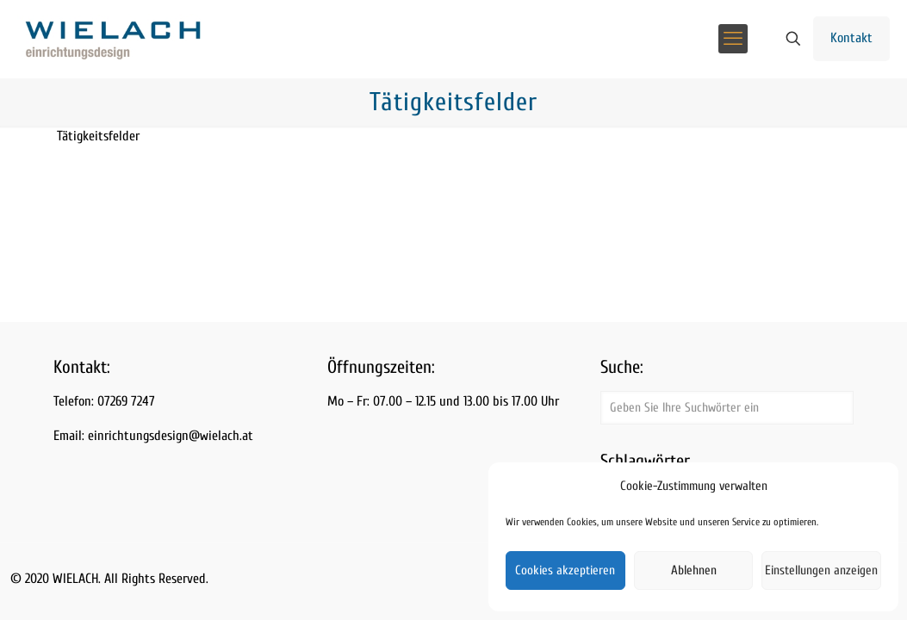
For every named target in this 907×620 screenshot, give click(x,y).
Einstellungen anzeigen (821, 570)
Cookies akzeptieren (565, 570)
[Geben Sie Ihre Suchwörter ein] (727, 408)
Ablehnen (694, 570)
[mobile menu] (733, 38)
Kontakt (851, 38)
